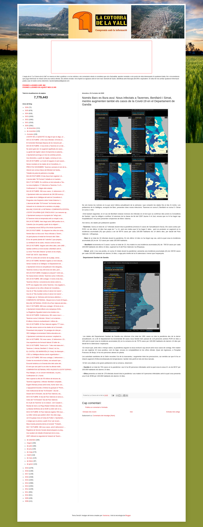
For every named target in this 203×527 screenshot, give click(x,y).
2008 (27, 501)
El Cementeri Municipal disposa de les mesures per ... (45, 143)
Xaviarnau (106, 515)
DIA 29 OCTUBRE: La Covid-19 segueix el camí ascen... (45, 161)
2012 (27, 489)
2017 (27, 474)
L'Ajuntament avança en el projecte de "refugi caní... (44, 215)
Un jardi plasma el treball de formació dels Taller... (43, 237)
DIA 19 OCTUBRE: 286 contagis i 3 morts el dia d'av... (45, 279)
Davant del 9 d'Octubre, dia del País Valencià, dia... (44, 394)
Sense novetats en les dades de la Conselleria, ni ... (44, 164)
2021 (27, 122)
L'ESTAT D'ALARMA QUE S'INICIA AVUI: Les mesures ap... (47, 212)
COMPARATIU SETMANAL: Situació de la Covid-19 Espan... (47, 300)
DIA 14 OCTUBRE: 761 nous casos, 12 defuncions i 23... (46, 339)
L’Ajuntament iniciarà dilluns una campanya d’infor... (44, 309)
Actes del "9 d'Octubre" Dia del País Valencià (41, 400)
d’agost (29, 443)
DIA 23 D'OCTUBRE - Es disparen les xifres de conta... (45, 230)
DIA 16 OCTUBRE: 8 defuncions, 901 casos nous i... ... (45, 315)
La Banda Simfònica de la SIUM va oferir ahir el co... (44, 409)
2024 (27, 113)
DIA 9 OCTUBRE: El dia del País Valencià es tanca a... (45, 397)
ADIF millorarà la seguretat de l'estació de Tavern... (44, 436)
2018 (27, 471)
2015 (27, 480)
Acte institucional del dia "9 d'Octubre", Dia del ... (43, 391)
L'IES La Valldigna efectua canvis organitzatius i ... (43, 354)
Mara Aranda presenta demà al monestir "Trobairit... (44, 424)
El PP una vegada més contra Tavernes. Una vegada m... (46, 285)
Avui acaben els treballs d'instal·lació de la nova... (43, 433)
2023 (27, 116)
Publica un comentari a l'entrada (96, 407)
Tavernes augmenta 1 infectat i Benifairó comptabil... (44, 382)
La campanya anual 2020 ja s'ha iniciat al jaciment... (44, 227)
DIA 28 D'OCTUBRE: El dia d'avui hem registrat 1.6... (44, 176)
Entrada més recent (89, 412)
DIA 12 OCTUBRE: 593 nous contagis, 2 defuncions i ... (45, 357)
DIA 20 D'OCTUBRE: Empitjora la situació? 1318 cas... (45, 273)
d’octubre (30, 134)
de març (30, 458)
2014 (27, 483)
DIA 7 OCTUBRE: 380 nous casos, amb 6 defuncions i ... (46, 427)
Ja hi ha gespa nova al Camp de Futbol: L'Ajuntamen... (45, 418)
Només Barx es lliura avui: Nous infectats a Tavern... (44, 234)
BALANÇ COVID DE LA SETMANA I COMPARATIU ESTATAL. (48, 209)
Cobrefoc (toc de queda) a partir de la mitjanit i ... (43, 224)
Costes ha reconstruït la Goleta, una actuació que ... (44, 360)
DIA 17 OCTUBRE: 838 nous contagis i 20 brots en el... (45, 306)
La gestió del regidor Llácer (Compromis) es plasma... (44, 152)
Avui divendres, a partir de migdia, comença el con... (44, 158)
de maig (30, 452)
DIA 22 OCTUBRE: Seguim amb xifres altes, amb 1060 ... (46, 246)
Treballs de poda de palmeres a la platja (40, 173)
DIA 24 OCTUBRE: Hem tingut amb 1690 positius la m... (45, 221)
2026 (27, 107)
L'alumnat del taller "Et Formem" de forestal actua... (44, 203)
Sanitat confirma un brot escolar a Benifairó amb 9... (44, 249)
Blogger (128, 515)
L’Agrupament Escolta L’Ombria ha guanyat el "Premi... (45, 388)
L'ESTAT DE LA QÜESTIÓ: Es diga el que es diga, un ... (45, 137)
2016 (27, 477)
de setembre (31, 440)
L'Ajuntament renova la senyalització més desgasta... (44, 267)
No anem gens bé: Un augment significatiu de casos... (45, 149)
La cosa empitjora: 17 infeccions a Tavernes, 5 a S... (44, 185)
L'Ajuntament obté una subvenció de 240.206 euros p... (45, 194)
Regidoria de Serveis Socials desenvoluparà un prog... (45, 430)
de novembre (31, 131)
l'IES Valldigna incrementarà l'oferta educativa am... (44, 333)
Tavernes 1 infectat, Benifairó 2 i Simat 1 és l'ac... (43, 348)
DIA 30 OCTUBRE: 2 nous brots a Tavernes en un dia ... (45, 146)
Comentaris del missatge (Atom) (104, 416)
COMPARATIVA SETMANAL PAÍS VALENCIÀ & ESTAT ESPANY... (49, 370)
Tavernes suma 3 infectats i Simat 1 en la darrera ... (44, 318)
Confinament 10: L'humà (34, 376)
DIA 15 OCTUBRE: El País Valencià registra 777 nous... (45, 324)
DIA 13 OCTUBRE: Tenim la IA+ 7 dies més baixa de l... (45, 345)
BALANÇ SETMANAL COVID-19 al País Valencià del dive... (46, 303)
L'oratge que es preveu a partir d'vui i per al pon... (43, 421)
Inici (131, 412)
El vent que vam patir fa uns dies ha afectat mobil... (44, 367)
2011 (27, 492)
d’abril (29, 455)
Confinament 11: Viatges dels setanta (39, 188)
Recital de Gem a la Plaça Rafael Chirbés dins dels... (44, 406)
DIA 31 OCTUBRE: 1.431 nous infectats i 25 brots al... (45, 140)
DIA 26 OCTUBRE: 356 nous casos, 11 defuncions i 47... (46, 191)
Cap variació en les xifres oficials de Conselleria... (43, 288)
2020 (27, 126)
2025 (27, 110)
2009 (27, 498)
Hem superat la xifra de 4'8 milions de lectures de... (44, 379)
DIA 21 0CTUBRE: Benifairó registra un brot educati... (44, 261)
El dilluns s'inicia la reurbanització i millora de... (42, 321)
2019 (27, 468)
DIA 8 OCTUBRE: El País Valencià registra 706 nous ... (45, 412)
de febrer (30, 461)
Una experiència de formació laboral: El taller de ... (43, 342)
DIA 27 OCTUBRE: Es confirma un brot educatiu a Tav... (45, 182)
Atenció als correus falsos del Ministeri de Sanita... (43, 170)
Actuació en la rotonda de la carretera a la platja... (43, 206)
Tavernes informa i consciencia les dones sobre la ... (44, 282)
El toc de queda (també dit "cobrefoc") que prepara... (44, 239)
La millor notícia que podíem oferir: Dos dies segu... (44, 415)
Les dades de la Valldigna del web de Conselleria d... (44, 197)
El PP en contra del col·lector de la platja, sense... (43, 258)
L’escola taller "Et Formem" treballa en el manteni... (44, 179)
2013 (27, 486)
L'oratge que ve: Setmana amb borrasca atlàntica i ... (44, 297)
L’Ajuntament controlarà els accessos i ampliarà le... (44, 336)
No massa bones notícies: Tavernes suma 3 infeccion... (45, 276)
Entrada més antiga (173, 412)
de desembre (31, 128)
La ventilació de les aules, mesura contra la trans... (43, 243)
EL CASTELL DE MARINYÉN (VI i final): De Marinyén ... (45, 351)
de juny (29, 449)
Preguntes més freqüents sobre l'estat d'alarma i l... (44, 200)
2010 (27, 495)
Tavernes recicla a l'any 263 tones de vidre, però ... (43, 270)
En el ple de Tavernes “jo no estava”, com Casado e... (44, 403)
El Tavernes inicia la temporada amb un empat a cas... (45, 218)
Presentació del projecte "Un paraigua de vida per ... (44, 330)
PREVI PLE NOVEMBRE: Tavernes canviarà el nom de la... (46, 167)
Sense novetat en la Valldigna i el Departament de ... (44, 264)
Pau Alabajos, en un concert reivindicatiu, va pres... (44, 373)
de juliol (29, 446)
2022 (27, 119)
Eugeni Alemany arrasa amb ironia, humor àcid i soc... (45, 385)
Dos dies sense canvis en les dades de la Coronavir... (44, 327)
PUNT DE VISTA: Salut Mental (37, 255)
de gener (30, 464)
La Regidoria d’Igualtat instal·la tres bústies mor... (43, 312)
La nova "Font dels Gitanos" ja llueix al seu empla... (44, 252)
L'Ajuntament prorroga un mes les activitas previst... (44, 155)
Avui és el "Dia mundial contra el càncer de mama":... (44, 291)
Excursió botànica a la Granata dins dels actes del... (44, 363)
